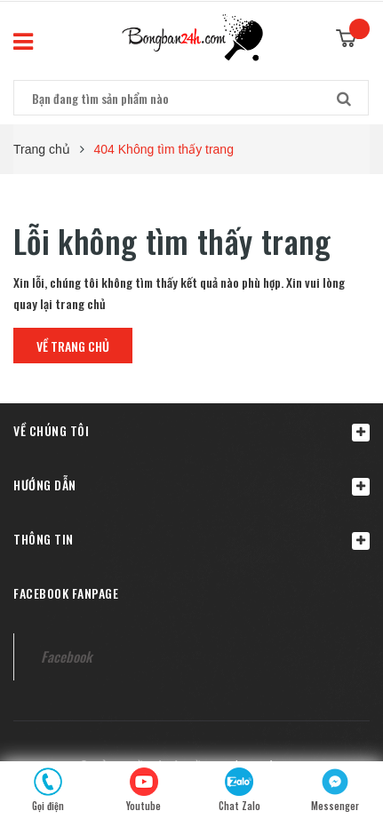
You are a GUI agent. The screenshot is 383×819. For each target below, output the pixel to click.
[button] (191, 430)
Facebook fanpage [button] (65, 593)
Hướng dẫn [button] (191, 485)
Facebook (66, 656)
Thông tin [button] (191, 539)
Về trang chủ (72, 346)
